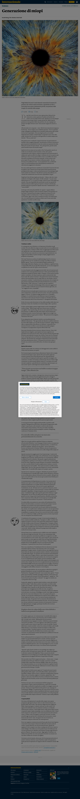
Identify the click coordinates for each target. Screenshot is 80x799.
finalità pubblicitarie (33, 412)
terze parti (45, 408)
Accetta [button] (56, 397)
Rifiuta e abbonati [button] (25, 397)
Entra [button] (46, 401)
